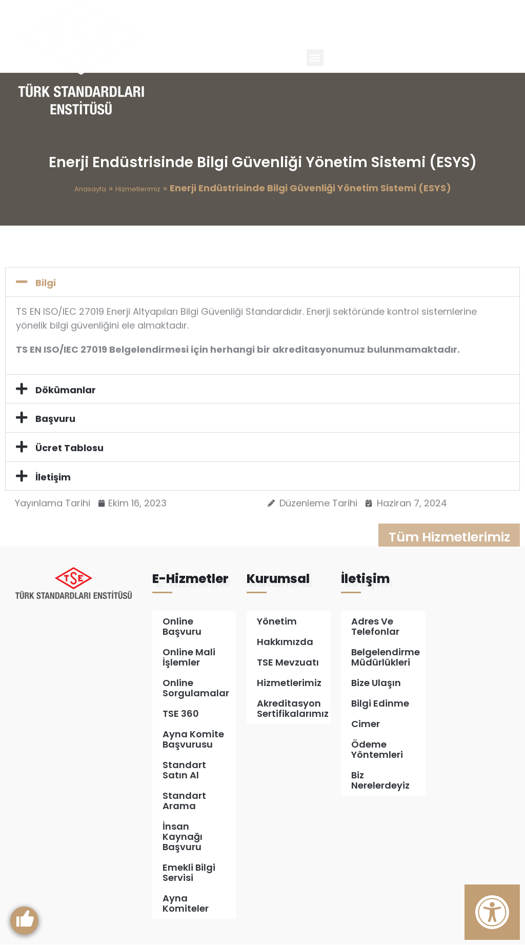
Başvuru (55, 459)
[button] (315, 57)
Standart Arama (184, 801)
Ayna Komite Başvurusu (193, 739)
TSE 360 (181, 714)
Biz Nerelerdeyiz (380, 780)
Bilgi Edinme (380, 703)
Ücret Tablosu (69, 488)
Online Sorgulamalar (196, 688)
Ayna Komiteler (186, 903)
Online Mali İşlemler (189, 657)
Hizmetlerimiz (137, 189)
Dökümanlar (65, 430)
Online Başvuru (182, 626)
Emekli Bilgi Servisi (189, 872)
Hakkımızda (285, 642)
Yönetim (277, 621)
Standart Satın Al (184, 770)
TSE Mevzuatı (288, 662)
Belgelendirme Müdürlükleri (385, 657)
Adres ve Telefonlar (375, 626)
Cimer (365, 724)
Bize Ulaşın (376, 683)
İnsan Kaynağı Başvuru (183, 837)
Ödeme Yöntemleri (377, 749)
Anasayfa (90, 189)
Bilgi (45, 323)
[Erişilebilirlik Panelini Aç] (492, 912)
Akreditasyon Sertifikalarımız (293, 708)
